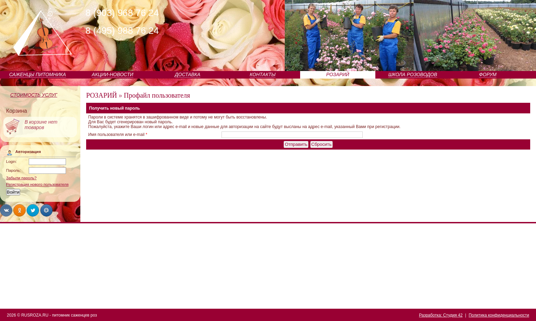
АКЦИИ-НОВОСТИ (112, 74)
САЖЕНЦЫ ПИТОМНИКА (37, 74)
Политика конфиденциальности (499, 315)
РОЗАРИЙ (337, 74)
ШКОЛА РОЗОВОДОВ (412, 74)
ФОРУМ (487, 74)
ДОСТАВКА (188, 74)
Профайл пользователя (157, 95)
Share (6, 210)
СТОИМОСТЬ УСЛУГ (33, 95)
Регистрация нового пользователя (37, 184)
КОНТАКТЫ (263, 74)
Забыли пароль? (21, 178)
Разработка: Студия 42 (441, 315)
